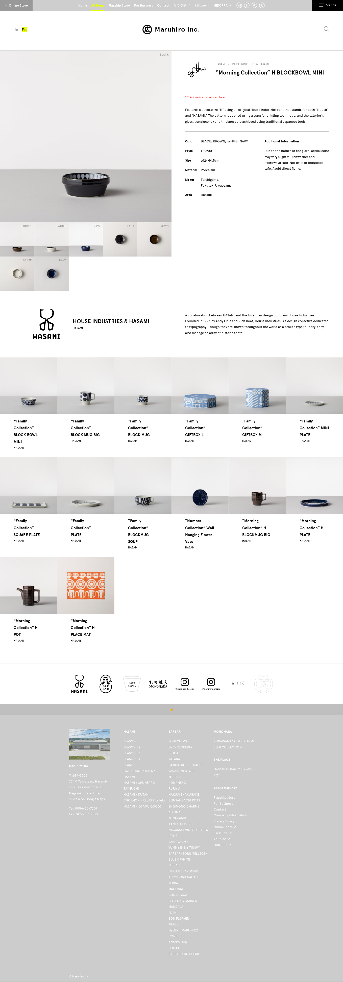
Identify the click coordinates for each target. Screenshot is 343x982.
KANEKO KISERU (180, 824)
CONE (172, 936)
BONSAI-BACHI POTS (184, 800)
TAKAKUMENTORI (181, 771)
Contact (220, 809)
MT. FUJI (174, 777)
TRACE (173, 924)
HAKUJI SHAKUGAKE (183, 794)
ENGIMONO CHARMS (183, 806)
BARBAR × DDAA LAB (183, 954)
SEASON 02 (132, 747)
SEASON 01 (132, 741)
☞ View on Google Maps (87, 799)
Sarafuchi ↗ (223, 833)
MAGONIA (175, 889)
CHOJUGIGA (177, 895)
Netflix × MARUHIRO (183, 930)
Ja (16, 29)
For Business (223, 803)
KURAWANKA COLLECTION (234, 741)
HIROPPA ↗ (222, 845)
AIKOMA (174, 812)
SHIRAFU (175, 865)
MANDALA (175, 907)
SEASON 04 (132, 759)
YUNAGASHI (177, 818)
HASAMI (220, 64)
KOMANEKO (177, 783)
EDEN (172, 913)
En (24, 29)
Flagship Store (224, 797)
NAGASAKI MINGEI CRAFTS (188, 830)
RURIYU (174, 788)
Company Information (230, 815)
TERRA (173, 883)
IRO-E (172, 836)
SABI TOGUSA (178, 842)
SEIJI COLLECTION (228, 747)
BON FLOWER (178, 918)
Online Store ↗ (225, 827)
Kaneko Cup (177, 942)
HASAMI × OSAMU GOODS (143, 806)
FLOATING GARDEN (182, 901)
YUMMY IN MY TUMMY (184, 847)
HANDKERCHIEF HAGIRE (186, 765)
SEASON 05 (132, 765)
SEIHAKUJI (176, 948)
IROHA (173, 753)
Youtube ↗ (222, 839)
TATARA (174, 759)
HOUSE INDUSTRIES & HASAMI (250, 64)
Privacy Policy (224, 821)
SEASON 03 (132, 753)
